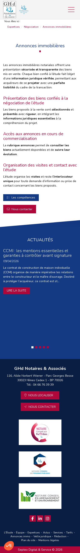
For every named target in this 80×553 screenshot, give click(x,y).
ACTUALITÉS (40, 240)
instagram (47, 518)
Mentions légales (48, 540)
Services (58, 532)
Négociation (31, 27)
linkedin (40, 518)
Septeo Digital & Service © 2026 (40, 550)
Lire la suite (16, 291)
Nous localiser (40, 395)
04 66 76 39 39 (43, 385)
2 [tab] (36, 347)
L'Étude (8, 532)
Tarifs (69, 532)
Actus (46, 532)
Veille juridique (42, 536)
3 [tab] (40, 347)
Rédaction (60, 536)
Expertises (13, 27)
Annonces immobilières (57, 27)
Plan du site (28, 540)
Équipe (20, 532)
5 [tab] (48, 347)
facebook (32, 518)
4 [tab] (44, 347)
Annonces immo (20, 536)
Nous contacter (22, 209)
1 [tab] (32, 347)
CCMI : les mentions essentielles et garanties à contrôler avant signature (37, 253)
